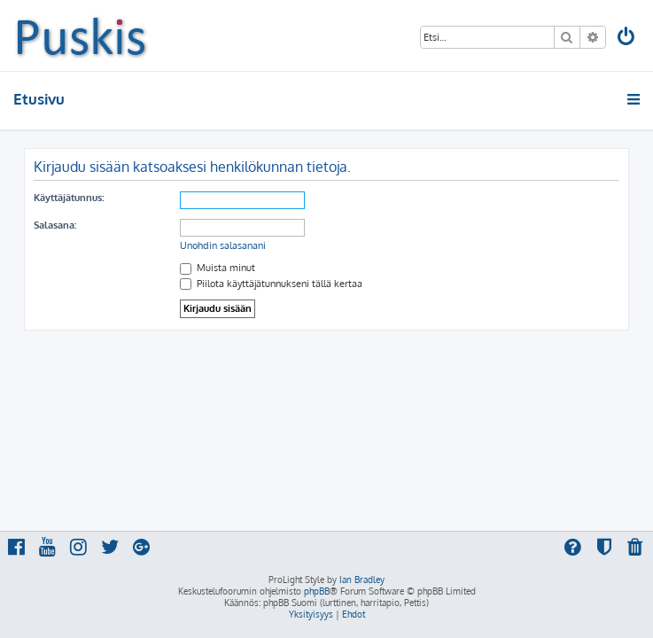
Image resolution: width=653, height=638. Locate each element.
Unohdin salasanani (223, 245)
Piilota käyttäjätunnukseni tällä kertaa (271, 283)
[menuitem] (627, 39)
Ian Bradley (362, 579)
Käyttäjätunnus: (69, 197)
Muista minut (217, 267)
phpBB (317, 591)
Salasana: (55, 225)
